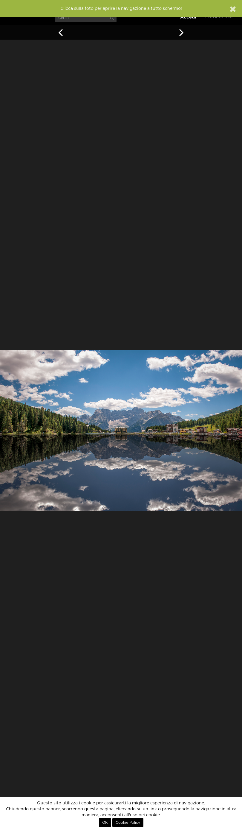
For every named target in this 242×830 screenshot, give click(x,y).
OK (105, 822)
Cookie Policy (128, 822)
